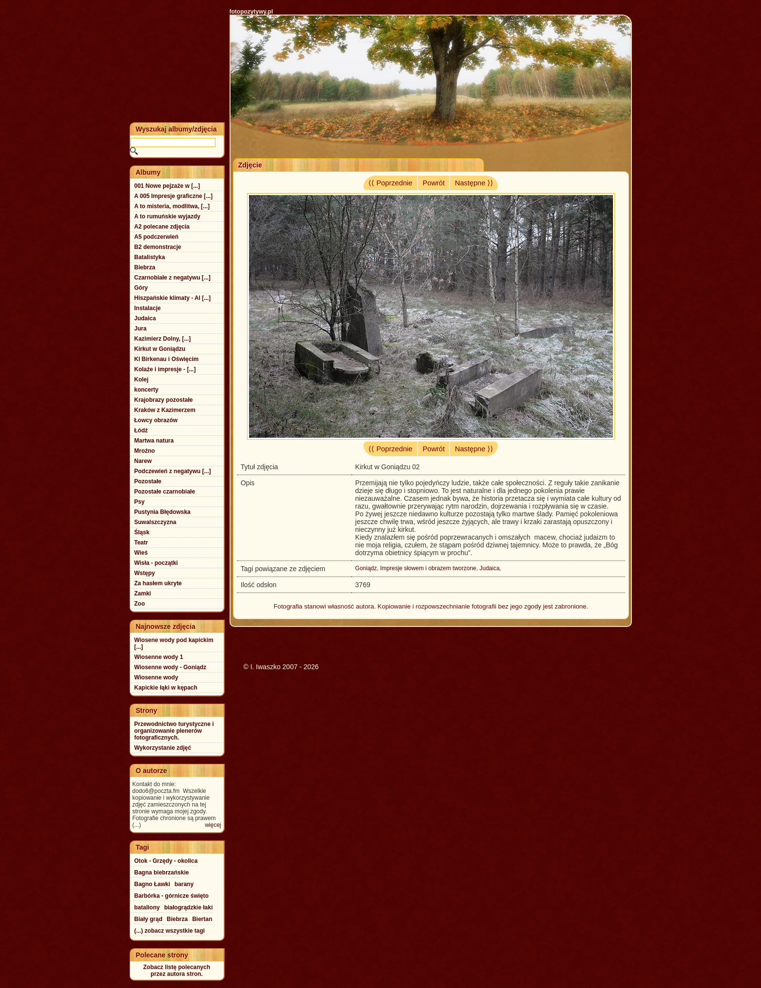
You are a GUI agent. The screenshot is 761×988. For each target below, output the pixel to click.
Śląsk (141, 532)
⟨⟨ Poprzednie (390, 183)
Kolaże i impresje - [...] (165, 369)
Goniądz (366, 568)
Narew (143, 461)
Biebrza (144, 267)
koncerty (146, 389)
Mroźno (144, 450)
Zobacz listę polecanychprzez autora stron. (176, 970)
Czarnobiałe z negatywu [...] (172, 277)
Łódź (141, 430)
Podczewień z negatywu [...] (172, 471)
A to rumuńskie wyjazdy (167, 216)
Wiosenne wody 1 (158, 657)
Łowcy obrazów (156, 420)
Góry (141, 287)
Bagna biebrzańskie (161, 872)
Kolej (141, 379)
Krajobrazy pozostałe (163, 399)
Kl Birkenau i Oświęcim (166, 359)
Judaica (489, 568)
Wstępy (144, 573)
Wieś (141, 552)
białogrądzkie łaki (188, 907)
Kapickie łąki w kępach (166, 687)
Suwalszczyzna (155, 522)
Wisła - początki (156, 563)
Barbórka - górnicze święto (171, 895)
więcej (213, 825)
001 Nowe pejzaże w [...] (167, 185)
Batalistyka (149, 257)
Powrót (434, 183)
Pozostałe (148, 481)
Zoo (139, 603)
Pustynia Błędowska (162, 512)
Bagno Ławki (152, 884)
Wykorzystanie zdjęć (162, 747)
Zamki (142, 593)
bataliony (147, 907)
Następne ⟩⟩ (474, 183)
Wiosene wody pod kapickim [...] (174, 643)
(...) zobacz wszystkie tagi (169, 930)
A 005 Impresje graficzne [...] (173, 196)
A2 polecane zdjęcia (162, 226)
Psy (139, 501)
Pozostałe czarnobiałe (164, 491)
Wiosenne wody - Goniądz (170, 667)
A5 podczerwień (156, 236)
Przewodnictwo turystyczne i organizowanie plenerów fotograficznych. (174, 731)
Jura (140, 328)
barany (184, 884)
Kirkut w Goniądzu (159, 349)
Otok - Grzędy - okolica (166, 860)
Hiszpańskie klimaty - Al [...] (172, 298)
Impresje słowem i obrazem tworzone (428, 568)
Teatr (141, 542)
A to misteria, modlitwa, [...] (172, 206)
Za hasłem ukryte (158, 583)
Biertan (202, 919)
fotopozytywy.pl (251, 11)
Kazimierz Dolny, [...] (162, 338)
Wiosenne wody (156, 677)
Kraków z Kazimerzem (165, 410)
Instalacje (147, 308)
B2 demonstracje (158, 247)
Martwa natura (154, 440)
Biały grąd (148, 919)
